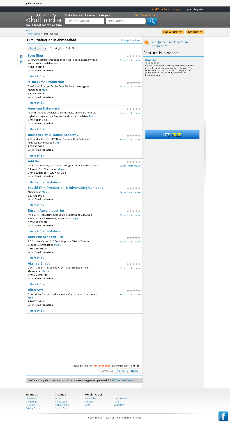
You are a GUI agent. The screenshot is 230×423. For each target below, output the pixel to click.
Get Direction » (145, 15)
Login (188, 9)
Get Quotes (195, 32)
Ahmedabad (91, 398)
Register (198, 9)
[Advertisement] (55, 337)
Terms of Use (33, 404)
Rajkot (117, 401)
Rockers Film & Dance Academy (84, 145)
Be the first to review (130, 60)
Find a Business (172, 32)
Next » (135, 370)
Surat (87, 404)
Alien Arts (84, 300)
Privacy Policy (33, 408)
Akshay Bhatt (84, 274)
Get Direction (62, 404)
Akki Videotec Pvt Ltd (84, 248)
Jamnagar (89, 401)
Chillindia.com (44, 20)
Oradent (150, 60)
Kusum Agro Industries (84, 221)
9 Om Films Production (84, 92)
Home (58, 398)
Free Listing (61, 401)
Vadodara (119, 404)
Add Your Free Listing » (166, 9)
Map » (57, 63)
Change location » (130, 40)
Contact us (31, 401)
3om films (84, 66)
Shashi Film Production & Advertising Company (84, 196)
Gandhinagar (120, 398)
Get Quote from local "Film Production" (169, 44)
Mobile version (36, 3)
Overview (31, 398)
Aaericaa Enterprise (84, 119)
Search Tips (61, 408)
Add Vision (84, 172)
